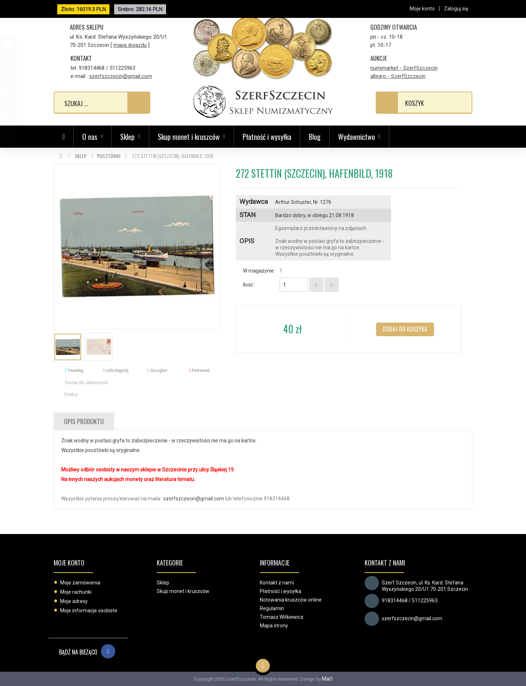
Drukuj (71, 394)
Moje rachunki (76, 592)
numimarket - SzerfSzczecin (404, 68)
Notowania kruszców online (291, 600)
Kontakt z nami (277, 582)
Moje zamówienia (80, 582)
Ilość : (249, 285)
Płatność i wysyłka (267, 136)
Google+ (157, 370)
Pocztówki (108, 156)
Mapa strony (274, 625)
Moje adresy (74, 601)
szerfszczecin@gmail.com (120, 76)
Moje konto (69, 562)
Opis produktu (84, 421)
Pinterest (199, 370)
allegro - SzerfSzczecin (397, 76)
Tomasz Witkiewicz (281, 617)
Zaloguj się (456, 8)
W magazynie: (259, 271)
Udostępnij (116, 370)
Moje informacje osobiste (88, 610)
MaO (327, 679)
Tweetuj (73, 370)
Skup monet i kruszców (183, 591)
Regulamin (272, 608)
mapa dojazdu (130, 45)
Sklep (81, 156)
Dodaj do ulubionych (86, 382)
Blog (315, 136)
